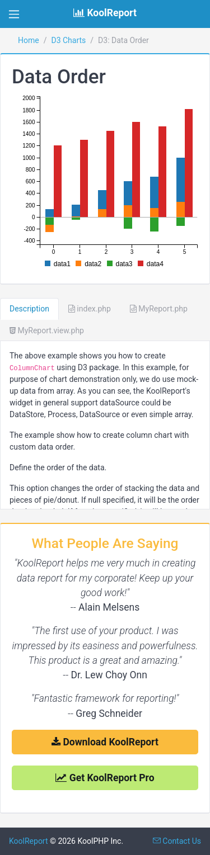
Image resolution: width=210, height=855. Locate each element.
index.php (89, 308)
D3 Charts (68, 40)
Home (28, 40)
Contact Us (177, 841)
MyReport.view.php (47, 330)
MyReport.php (159, 308)
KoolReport (28, 841)
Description (29, 308)
